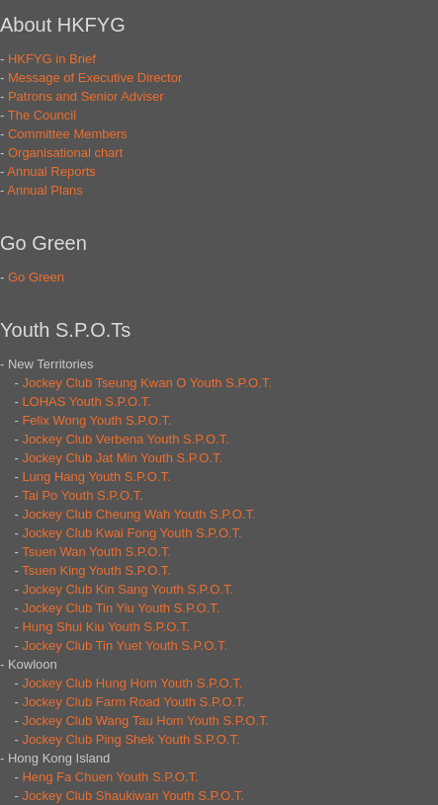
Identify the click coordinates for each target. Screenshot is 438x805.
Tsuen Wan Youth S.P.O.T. (96, 551)
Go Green (36, 277)
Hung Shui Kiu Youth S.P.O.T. (106, 626)
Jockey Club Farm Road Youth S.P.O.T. (133, 701)
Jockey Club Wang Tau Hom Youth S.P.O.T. (145, 720)
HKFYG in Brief (52, 58)
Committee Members (68, 133)
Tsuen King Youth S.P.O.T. (96, 570)
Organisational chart (65, 152)
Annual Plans (45, 190)
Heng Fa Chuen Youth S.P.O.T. (110, 776)
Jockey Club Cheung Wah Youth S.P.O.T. (138, 514)
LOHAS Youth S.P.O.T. (86, 401)
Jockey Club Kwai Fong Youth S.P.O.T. (131, 532)
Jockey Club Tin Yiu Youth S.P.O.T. (120, 608)
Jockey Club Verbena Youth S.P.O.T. (125, 439)
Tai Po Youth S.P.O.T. (82, 495)
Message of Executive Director (95, 77)
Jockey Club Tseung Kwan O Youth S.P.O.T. (146, 382)
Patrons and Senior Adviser (86, 96)
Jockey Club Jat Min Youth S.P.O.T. (122, 457)
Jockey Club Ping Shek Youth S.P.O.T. (130, 739)
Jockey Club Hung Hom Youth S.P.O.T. (132, 683)
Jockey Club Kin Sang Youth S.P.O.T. (127, 589)
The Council (42, 115)
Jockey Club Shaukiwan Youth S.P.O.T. (133, 795)
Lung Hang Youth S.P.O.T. (96, 476)
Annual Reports (51, 171)
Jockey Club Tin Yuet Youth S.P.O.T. (124, 645)
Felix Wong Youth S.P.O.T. (96, 420)
